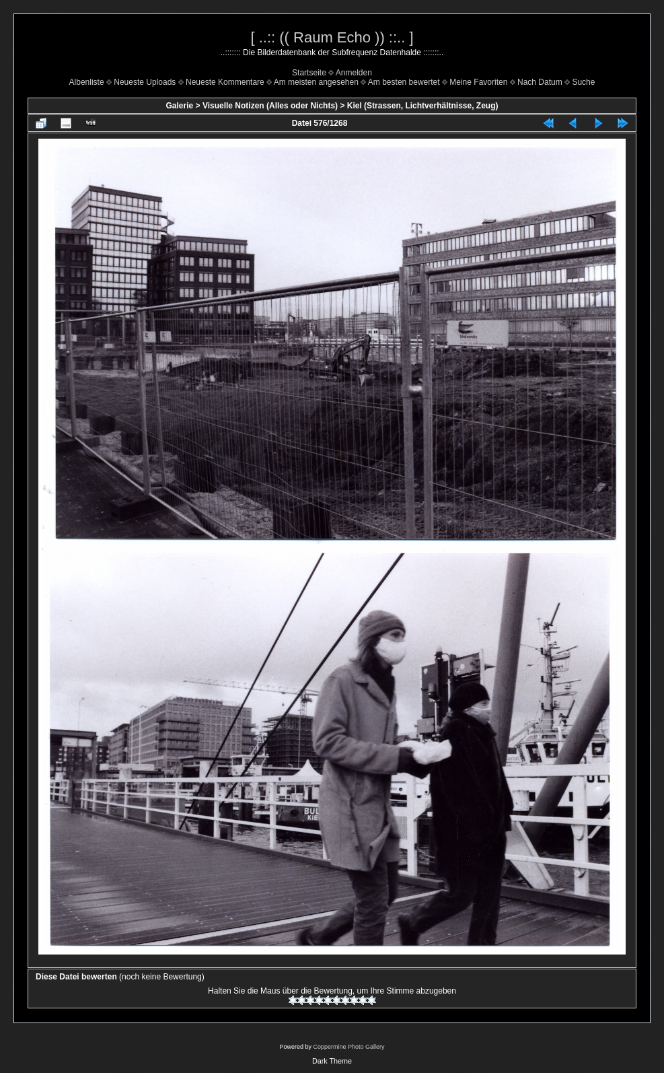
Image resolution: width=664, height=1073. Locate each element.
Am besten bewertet (404, 82)
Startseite (309, 72)
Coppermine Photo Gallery (348, 1046)
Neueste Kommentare (225, 82)
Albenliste (86, 82)
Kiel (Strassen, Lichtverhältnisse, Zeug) (423, 105)
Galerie (180, 105)
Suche (583, 82)
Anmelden (354, 72)
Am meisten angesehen (316, 82)
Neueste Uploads (145, 82)
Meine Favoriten (478, 82)
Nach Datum (539, 82)
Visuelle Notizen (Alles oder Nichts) (270, 105)
